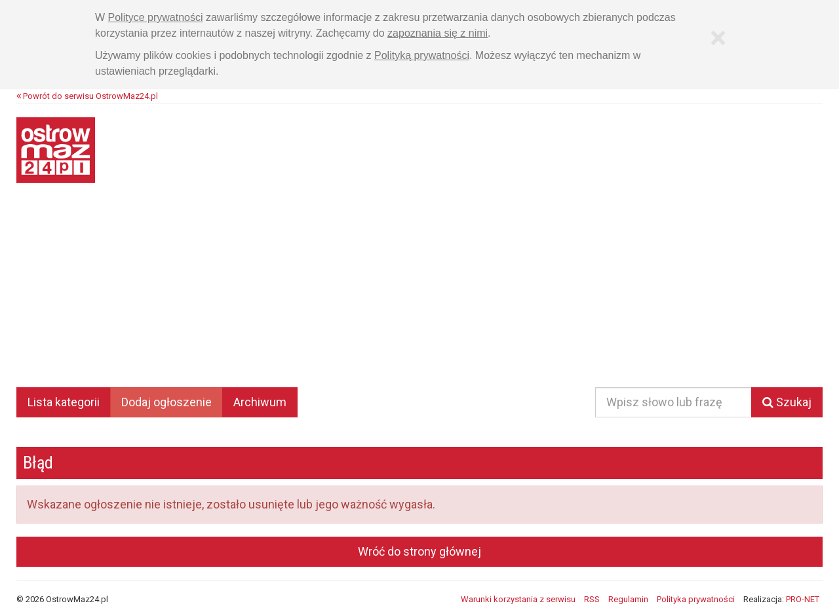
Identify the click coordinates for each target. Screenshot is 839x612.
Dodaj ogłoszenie (166, 402)
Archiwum (259, 402)
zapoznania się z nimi (437, 33)
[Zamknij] (717, 38)
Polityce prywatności (155, 17)
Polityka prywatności (696, 599)
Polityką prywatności (421, 55)
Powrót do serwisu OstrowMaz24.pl (87, 96)
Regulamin (628, 599)
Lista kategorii (64, 402)
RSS (592, 599)
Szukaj (786, 402)
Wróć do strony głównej (419, 551)
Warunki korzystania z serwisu (518, 599)
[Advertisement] (419, 294)
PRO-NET (802, 599)
